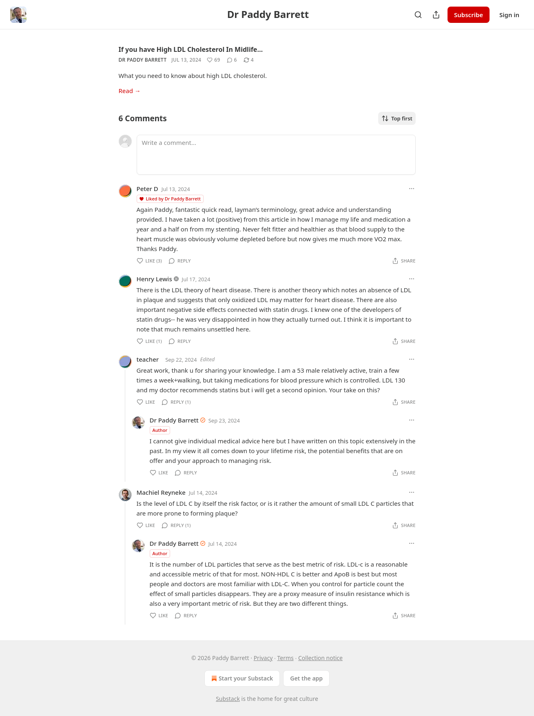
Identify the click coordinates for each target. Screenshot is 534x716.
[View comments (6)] (231, 60)
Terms (285, 658)
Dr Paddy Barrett (143, 59)
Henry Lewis (154, 279)
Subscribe (468, 15)
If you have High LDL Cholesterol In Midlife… (191, 49)
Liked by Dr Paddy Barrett (170, 199)
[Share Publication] (436, 15)
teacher (148, 359)
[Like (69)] (213, 60)
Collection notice (320, 658)
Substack (228, 699)
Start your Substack (241, 678)
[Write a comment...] (276, 154)
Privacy (263, 658)
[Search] (418, 15)
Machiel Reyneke (161, 492)
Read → (130, 91)
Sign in (509, 15)
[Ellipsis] (411, 188)
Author (160, 430)
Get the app (306, 678)
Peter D (147, 189)
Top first (396, 118)
